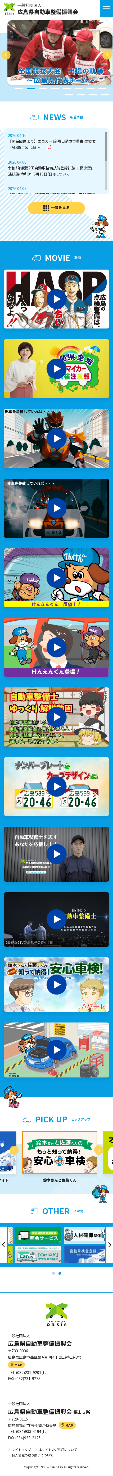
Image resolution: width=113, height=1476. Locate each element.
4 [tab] (55, 88)
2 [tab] (31, 88)
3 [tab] (43, 88)
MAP (16, 1364)
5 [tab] (67, 88)
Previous (6, 55)
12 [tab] (105, 94)
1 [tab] (19, 88)
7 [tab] (90, 88)
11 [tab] (93, 94)
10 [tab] (81, 94)
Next (107, 55)
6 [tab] (79, 88)
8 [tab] (102, 88)
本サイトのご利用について (58, 1449)
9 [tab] (69, 94)
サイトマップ (21, 1449)
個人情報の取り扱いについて (32, 1455)
